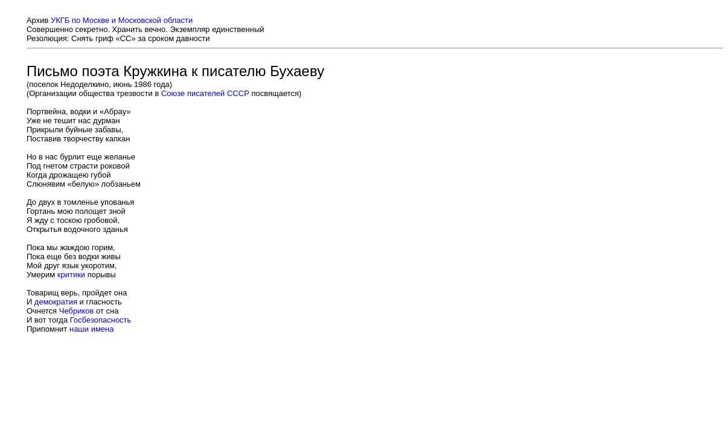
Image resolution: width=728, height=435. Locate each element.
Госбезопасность (101, 319)
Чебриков (76, 310)
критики (71, 274)
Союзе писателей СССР (205, 93)
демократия (55, 301)
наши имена (91, 329)
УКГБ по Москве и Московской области (122, 20)
